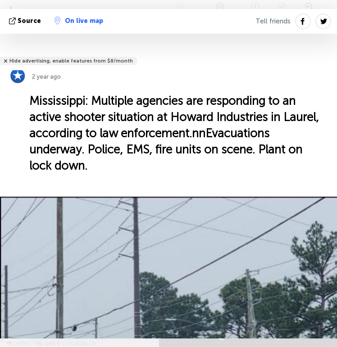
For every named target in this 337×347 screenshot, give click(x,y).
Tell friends (273, 21)
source (26, 21)
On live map (79, 21)
